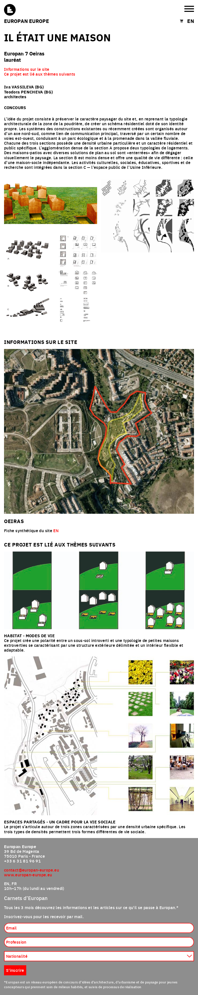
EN (56, 530)
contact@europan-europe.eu (31, 870)
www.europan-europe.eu (28, 874)
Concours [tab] (15, 107)
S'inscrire (15, 970)
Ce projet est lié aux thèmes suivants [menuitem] (39, 74)
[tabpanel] (99, 223)
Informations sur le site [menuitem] (26, 69)
